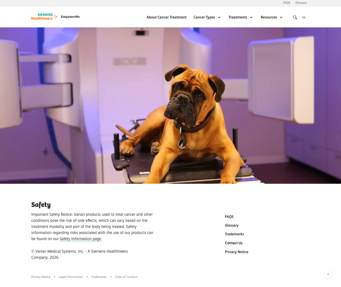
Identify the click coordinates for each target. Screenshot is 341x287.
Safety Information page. (81, 238)
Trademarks (234, 234)
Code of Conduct (126, 277)
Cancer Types (208, 17)
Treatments (241, 17)
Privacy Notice (236, 252)
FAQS (286, 3)
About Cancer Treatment (167, 17)
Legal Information (71, 277)
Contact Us (233, 243)
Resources (272, 17)
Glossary (301, 3)
